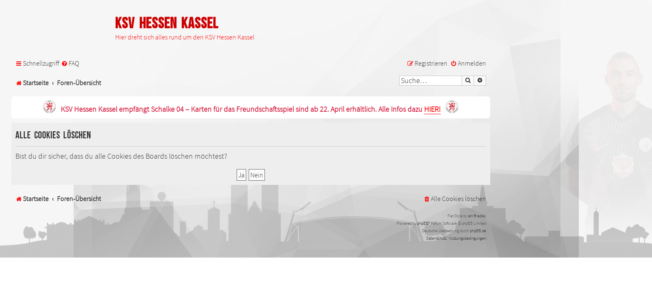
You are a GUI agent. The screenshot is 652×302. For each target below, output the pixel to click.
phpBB (422, 223)
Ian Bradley (477, 216)
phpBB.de (478, 230)
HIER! (432, 109)
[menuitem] (70, 63)
